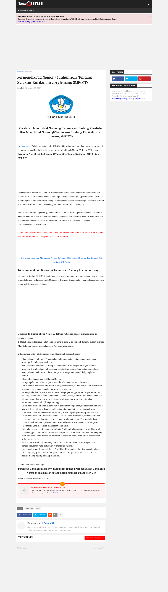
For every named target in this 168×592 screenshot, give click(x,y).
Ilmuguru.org (24, 146)
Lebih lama (98, 548)
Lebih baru (22, 548)
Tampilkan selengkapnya (94, 538)
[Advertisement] (84, 50)
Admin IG (49, 523)
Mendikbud (29, 72)
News (38, 508)
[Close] (150, 16)
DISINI (55, 493)
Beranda (20, 72)
